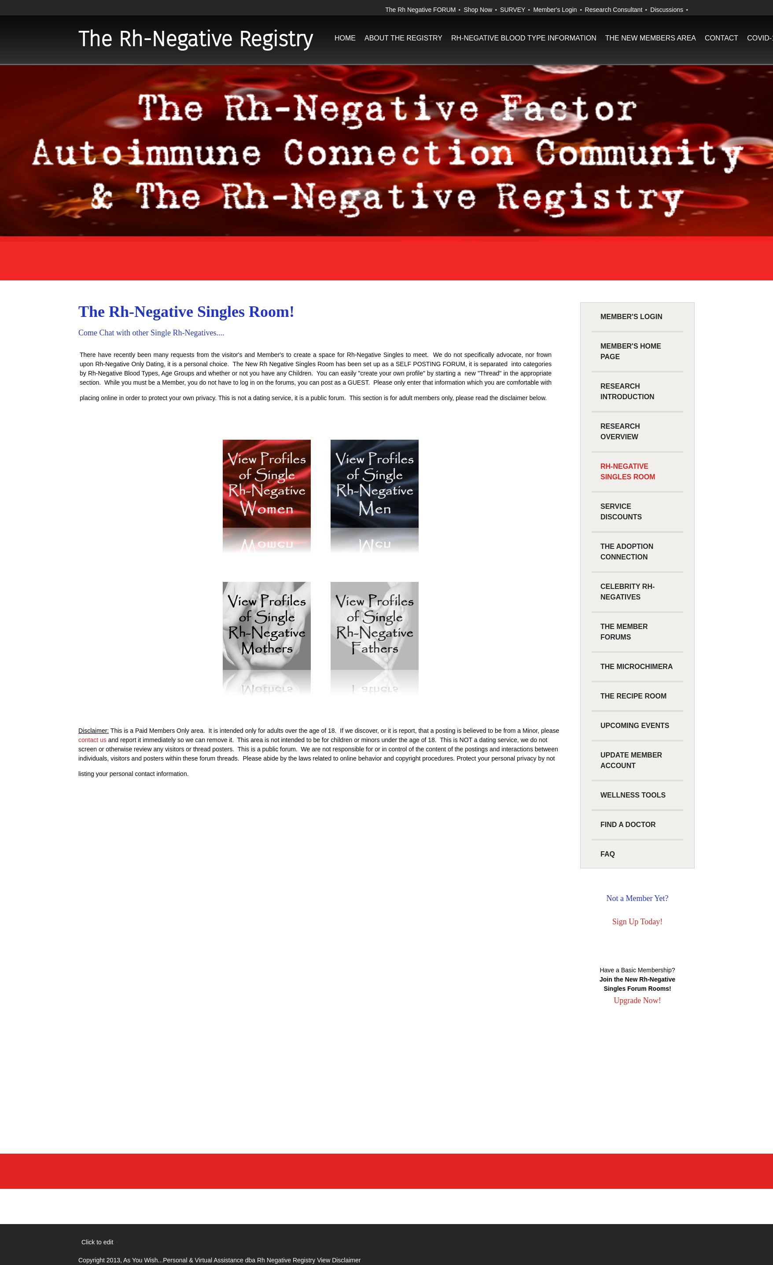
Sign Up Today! (637, 921)
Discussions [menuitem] (666, 9)
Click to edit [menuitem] (97, 1242)
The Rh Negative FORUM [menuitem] (420, 9)
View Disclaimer (339, 1260)
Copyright (91, 1260)
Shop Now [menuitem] (478, 9)
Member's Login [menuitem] (555, 9)
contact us (92, 739)
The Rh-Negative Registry (195, 39)
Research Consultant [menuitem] (614, 9)
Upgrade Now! (637, 1000)
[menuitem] (345, 46)
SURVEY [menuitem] (512, 9)
